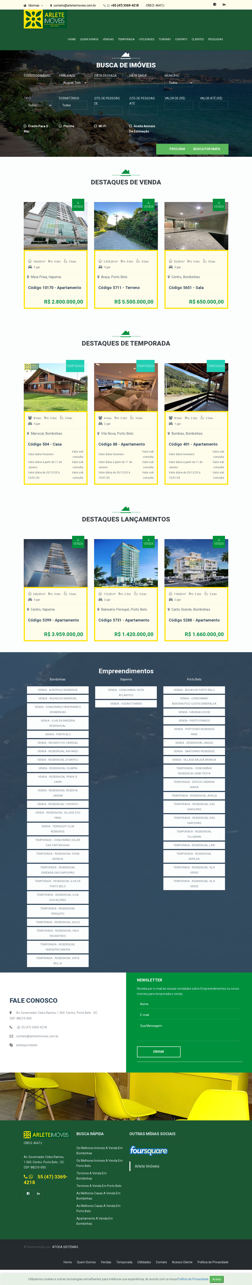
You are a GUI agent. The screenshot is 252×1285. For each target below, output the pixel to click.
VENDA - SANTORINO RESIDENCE (194, 766)
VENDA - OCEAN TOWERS (126, 713)
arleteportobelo (26, 1060)
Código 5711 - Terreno (120, 287)
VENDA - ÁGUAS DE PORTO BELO (194, 700)
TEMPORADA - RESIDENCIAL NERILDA (194, 882)
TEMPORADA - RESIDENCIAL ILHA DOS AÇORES (58, 907)
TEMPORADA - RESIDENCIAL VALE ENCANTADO (58, 948)
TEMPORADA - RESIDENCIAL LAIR (194, 871)
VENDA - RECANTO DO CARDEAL (57, 753)
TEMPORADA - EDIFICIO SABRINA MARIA (194, 805)
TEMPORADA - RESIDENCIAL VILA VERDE (194, 895)
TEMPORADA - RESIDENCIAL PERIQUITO (58, 921)
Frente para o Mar (36, 128)
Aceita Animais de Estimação (142, 128)
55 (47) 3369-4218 (34, 1042)
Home (72, 39)
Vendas (108, 39)
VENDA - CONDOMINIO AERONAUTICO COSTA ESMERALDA (194, 714)
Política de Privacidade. (193, 1279)
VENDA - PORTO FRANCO (194, 736)
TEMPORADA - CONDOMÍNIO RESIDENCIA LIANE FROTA (194, 791)
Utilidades (146, 39)
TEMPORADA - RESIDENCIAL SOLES (58, 935)
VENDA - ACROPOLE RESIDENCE (58, 700)
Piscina (68, 126)
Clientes (198, 39)
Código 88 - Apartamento (123, 449)
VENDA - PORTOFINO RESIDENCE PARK (194, 747)
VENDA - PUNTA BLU (58, 744)
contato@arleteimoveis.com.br (37, 1051)
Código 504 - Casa (46, 449)
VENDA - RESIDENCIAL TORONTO (58, 814)
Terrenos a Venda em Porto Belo (99, 1201)
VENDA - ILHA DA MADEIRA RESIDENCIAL (57, 733)
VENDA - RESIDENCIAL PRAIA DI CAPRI (57, 789)
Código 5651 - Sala (188, 287)
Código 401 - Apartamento (195, 449)
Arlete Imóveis (147, 1181)
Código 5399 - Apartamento (42, 627)
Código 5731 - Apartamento (112, 627)
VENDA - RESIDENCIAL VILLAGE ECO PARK (57, 825)
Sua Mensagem (188, 1046)
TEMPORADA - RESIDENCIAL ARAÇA (194, 818)
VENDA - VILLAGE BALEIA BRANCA (194, 777)
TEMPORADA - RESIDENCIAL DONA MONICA (58, 866)
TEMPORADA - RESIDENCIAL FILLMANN (194, 860)
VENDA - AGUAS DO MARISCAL (57, 708)
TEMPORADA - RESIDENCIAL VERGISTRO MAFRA (58, 962)
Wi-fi (102, 126)
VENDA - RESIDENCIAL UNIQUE (194, 758)
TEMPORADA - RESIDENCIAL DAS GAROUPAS (194, 832)
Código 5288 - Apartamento (183, 627)
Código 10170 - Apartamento (43, 290)
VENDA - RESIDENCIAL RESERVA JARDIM (58, 803)
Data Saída (138, 75)
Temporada (126, 39)
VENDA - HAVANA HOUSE (194, 727)
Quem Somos (89, 39)
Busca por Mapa (206, 149)
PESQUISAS (215, 39)
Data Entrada (105, 75)
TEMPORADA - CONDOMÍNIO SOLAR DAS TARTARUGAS (58, 852)
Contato (181, 39)
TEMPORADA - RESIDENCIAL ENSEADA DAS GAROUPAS (58, 880)
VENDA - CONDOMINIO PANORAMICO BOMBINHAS (58, 719)
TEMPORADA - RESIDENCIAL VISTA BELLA (58, 976)
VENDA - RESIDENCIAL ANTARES (57, 761)
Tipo (27, 98)
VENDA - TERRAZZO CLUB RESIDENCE (58, 839)
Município (172, 75)
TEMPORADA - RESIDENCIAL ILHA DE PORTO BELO (58, 893)
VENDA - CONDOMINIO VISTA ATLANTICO (126, 702)
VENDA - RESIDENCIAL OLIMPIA (57, 778)
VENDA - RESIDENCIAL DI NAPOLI (57, 770)
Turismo (165, 39)
